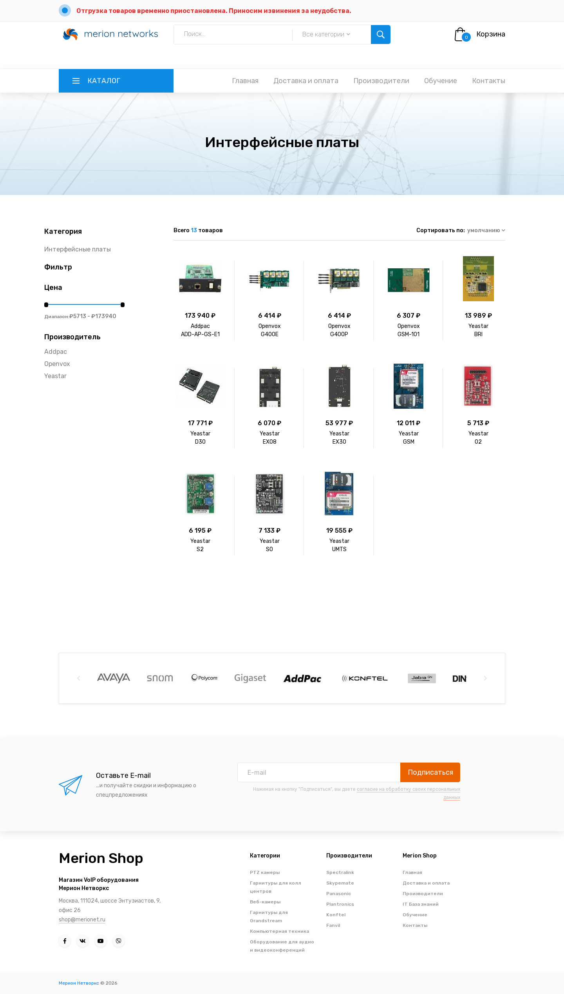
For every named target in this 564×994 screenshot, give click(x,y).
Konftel (335, 915)
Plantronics (340, 904)
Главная (245, 80)
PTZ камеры (265, 872)
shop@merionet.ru (82, 919)
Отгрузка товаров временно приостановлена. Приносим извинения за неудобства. (213, 11)
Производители (381, 80)
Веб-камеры (265, 902)
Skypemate (340, 883)
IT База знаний (421, 904)
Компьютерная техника (279, 931)
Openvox (57, 364)
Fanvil (333, 925)
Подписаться (430, 772)
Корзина (490, 34)
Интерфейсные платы (77, 249)
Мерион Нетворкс (79, 983)
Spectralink (340, 872)
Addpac (55, 351)
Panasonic (338, 893)
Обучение (440, 80)
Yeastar (55, 376)
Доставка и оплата (305, 80)
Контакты (488, 80)
